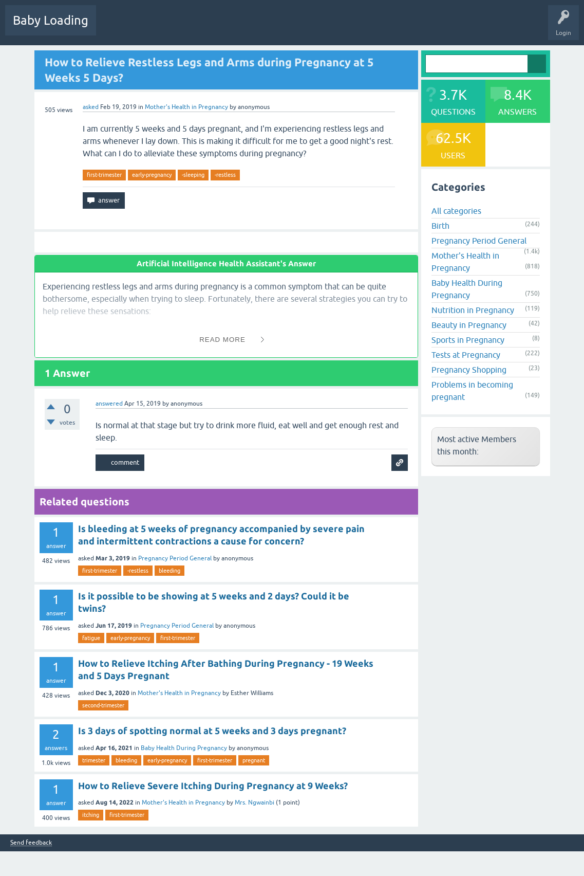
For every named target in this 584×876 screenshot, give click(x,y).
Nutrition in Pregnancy (472, 310)
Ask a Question (317, 28)
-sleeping (193, 175)
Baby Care (363, 28)
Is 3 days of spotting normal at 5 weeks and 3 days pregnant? (212, 730)
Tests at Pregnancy (465, 354)
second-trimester (103, 705)
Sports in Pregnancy (467, 339)
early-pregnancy (152, 175)
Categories (237, 28)
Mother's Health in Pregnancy (186, 107)
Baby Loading (50, 20)
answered (109, 403)
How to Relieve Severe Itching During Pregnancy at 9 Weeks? (213, 785)
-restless (225, 175)
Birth (440, 225)
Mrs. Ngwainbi (254, 802)
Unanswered (193, 28)
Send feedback (31, 843)
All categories (456, 210)
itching (90, 815)
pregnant (253, 760)
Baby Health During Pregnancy (184, 748)
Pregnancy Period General (175, 558)
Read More (222, 339)
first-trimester (104, 175)
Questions (118, 28)
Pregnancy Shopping (468, 369)
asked (91, 107)
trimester (93, 760)
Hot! (153, 28)
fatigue (91, 638)
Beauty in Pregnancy (468, 325)
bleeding (169, 571)
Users (274, 28)
